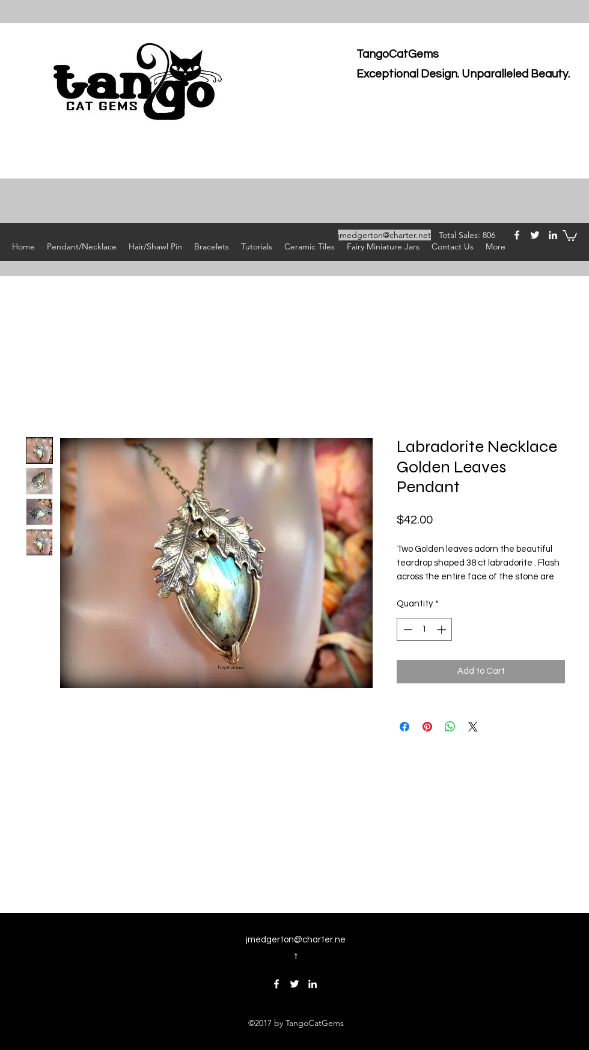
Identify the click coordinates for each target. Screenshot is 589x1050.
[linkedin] (553, 235)
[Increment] (443, 629)
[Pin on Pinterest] (427, 726)
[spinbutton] (425, 629)
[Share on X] (473, 726)
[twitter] (535, 235)
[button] (570, 235)
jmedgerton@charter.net (384, 235)
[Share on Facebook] (404, 726)
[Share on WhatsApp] (450, 726)
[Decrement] (406, 629)
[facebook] (517, 235)
